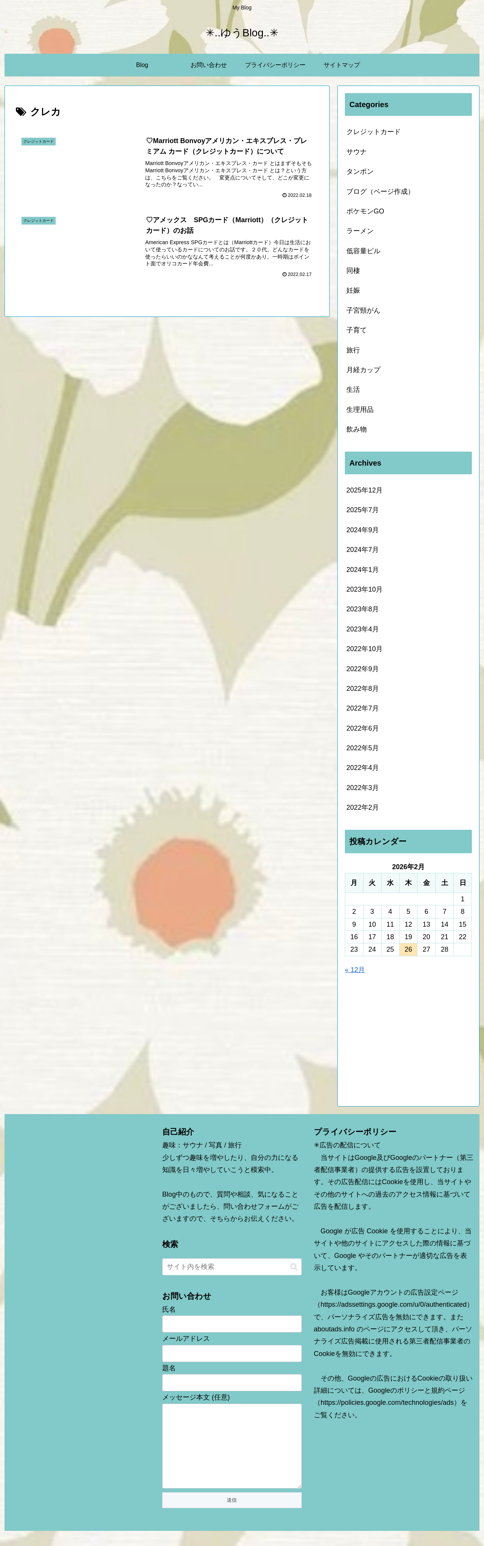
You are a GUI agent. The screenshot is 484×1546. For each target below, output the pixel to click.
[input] (232, 1266)
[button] (294, 1266)
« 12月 (355, 970)
